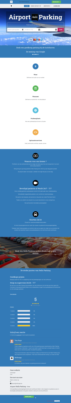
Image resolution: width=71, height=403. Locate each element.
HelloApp (57, 401)
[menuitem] (26, 6)
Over (28, 386)
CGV (11, 374)
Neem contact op (14, 380)
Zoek (60, 29)
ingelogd (18, 335)
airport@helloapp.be (24, 1)
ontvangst (12, 372)
